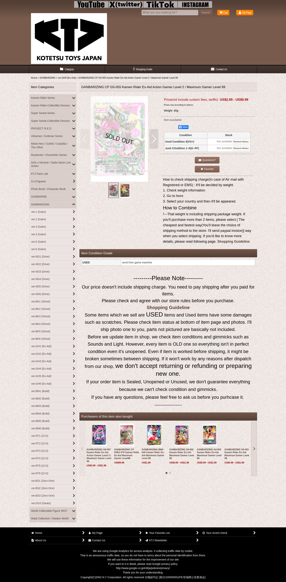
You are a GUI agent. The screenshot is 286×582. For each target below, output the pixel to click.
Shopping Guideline (233, 241)
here (179, 196)
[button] (143, 69)
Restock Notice (241, 141)
